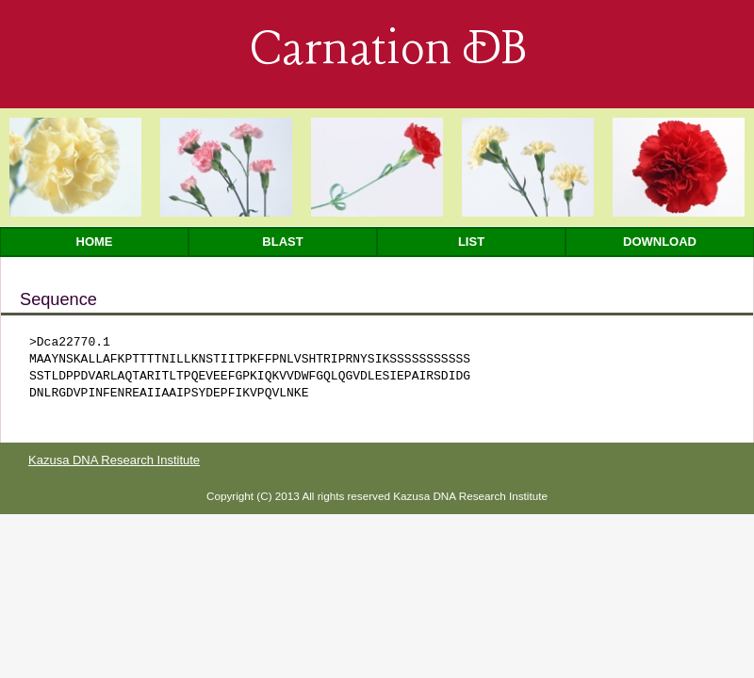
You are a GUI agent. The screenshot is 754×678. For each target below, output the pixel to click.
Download (660, 241)
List (471, 241)
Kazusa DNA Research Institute (114, 460)
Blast (282, 241)
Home (94, 241)
